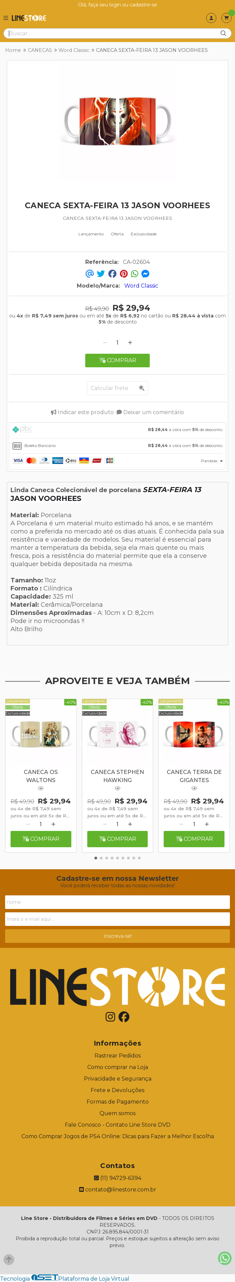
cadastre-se (143, 5)
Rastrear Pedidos (117, 1055)
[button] (95, 858)
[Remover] (105, 342)
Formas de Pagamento (118, 1102)
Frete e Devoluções (117, 1090)
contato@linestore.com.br (117, 1189)
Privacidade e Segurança (117, 1078)
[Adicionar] (130, 342)
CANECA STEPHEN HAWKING (117, 776)
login (115, 5)
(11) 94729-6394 (117, 1178)
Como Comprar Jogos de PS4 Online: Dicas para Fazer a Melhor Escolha (117, 1136)
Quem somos (117, 1113)
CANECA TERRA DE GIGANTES (194, 776)
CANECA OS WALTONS (41, 776)
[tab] (117, 430)
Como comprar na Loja (117, 1067)
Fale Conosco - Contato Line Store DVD (117, 1125)
